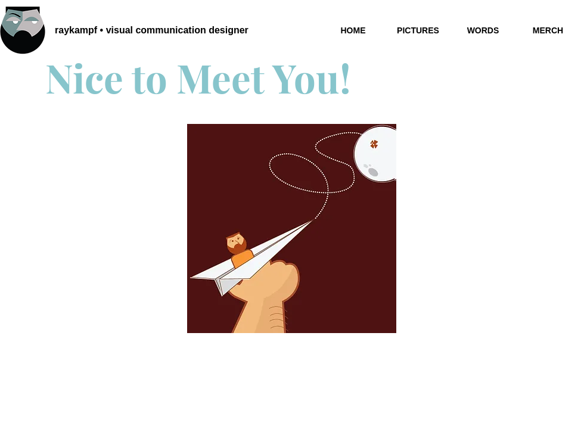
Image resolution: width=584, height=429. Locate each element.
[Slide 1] (264, 314)
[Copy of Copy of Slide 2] (307, 314)
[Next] (379, 229)
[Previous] (204, 229)
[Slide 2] (279, 314)
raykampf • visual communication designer (151, 30)
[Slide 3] (293, 314)
